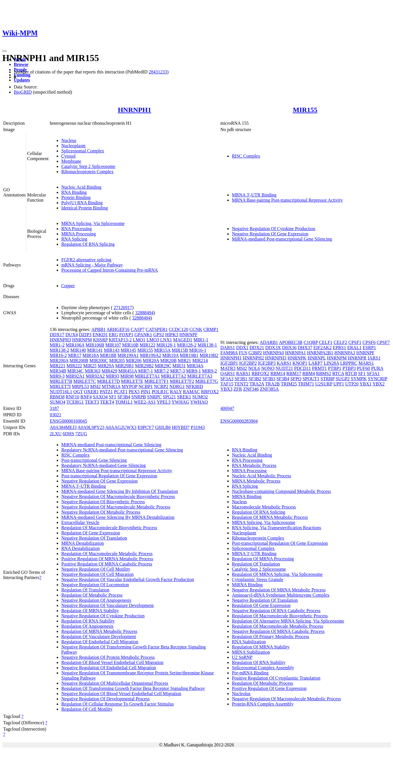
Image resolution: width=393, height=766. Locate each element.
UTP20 (351, 383)
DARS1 (227, 347)
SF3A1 (373, 373)
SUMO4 (57, 402)
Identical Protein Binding (84, 207)
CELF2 (340, 342)
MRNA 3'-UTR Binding (254, 194)
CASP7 (137, 329)
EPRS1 (339, 347)
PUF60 (363, 368)
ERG (113, 334)
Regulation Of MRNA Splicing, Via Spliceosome (277, 574)
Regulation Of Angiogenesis (87, 626)
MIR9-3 (57, 376)
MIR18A (91, 355)
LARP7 (315, 363)
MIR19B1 (189, 355)
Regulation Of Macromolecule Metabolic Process (106, 553)
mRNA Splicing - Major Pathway (92, 264)
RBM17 (293, 373)
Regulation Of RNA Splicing (88, 244)
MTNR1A (111, 386)
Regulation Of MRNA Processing (263, 558)
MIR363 (92, 370)
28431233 (158, 71)
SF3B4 (123, 396)
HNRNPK (296, 357)
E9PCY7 (146, 427)
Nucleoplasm (73, 145)
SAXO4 (100, 396)
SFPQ (295, 378)
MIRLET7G (206, 381)
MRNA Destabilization (82, 543)
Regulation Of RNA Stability (88, 621)
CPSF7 (383, 342)
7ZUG (81, 433)
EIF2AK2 (323, 347)
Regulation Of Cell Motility (86, 709)
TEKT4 (107, 402)
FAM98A (229, 352)
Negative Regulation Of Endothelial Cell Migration (108, 667)
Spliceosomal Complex (82, 150)
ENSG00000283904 (239, 421)
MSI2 (95, 386)
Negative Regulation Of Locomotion (95, 584)
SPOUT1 (310, 378)
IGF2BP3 (267, 363)
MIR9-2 (209, 370)
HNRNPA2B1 (320, 352)
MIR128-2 (187, 345)
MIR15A (162, 350)
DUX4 (72, 334)
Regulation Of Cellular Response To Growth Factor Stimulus (117, 703)
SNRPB (138, 396)
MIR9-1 (193, 370)
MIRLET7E (132, 381)
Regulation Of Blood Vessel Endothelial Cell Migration (112, 662)
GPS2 (158, 334)
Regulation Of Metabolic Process (92, 595)
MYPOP (130, 386)
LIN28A (331, 363)
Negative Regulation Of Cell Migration (97, 574)
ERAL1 (354, 347)
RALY (176, 391)
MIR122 (147, 345)
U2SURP (323, 383)
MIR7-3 (177, 370)
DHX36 (289, 347)
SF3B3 (268, 378)
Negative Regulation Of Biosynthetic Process (103, 501)
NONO (267, 368)
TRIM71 (306, 383)
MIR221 (57, 365)
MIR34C (75, 370)
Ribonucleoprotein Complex (87, 171)
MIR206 (134, 360)
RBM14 (277, 373)
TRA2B (272, 383)
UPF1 (338, 383)
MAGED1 (182, 339)
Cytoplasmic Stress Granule (257, 579)
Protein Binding (76, 197)
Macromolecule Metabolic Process (264, 506)
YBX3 (226, 389)
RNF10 (72, 396)
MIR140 (78, 350)
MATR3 (227, 368)
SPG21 (169, 396)
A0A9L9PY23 (90, 427)
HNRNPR (357, 357)
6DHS (68, 433)
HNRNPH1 (134, 110)
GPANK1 (143, 334)
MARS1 (366, 363)
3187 (54, 408)
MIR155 (305, 110)
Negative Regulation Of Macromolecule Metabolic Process (115, 506)
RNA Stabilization (249, 641)
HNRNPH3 (60, 339)
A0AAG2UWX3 (120, 427)
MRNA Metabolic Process (256, 480)
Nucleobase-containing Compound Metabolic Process (281, 491)
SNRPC (154, 396)
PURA (377, 368)
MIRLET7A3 (199, 376)
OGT (78, 391)
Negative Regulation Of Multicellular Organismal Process (114, 683)
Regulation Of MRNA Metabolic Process (99, 631)
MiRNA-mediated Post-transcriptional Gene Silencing (282, 239)
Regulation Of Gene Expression (90, 532)
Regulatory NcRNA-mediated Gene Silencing (103, 465)
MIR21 (184, 360)
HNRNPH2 (253, 357)
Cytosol (68, 156)
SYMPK (359, 378)
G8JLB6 (163, 427)
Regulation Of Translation (85, 589)
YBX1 (366, 383)
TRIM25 (289, 383)
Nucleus (68, 140)
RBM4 (308, 373)
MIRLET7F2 (182, 381)
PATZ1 (106, 391)
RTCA (338, 373)
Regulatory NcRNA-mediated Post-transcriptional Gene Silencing (122, 449)
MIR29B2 (144, 365)
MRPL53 (80, 386)
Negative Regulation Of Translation (94, 538)
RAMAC (191, 391)
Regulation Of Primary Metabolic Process (270, 636)
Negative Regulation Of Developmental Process (105, 698)
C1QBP (311, 342)
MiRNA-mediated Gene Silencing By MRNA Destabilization (117, 517)
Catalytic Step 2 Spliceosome (88, 166)
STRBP (327, 378)
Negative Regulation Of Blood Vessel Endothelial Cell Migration (121, 693)
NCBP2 (161, 386)
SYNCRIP (377, 378)
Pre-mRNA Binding (250, 672)
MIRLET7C (84, 381)
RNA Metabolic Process (254, 465)
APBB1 (98, 329)
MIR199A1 (128, 355)
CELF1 (325, 342)
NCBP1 (145, 386)
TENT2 (241, 383)
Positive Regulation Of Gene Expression (269, 688)
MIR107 (113, 345)
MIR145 (128, 350)
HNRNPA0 (273, 352)
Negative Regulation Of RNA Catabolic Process (276, 610)
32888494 (144, 312)
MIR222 (74, 365)
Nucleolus (241, 693)
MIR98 (126, 376)
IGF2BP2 (248, 363)
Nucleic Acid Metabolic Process (261, 475)
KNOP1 (300, 363)
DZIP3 (85, 334)
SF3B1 (240, 378)
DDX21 (256, 347)
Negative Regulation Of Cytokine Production (273, 228)
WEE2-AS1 (145, 402)
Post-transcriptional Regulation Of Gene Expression (109, 475)
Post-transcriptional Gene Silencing (94, 460)
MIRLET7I (60, 386)
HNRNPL (317, 357)
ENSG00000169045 (68, 421)
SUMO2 (200, 396)
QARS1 (227, 373)
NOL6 (254, 368)
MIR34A (195, 365)
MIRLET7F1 (156, 381)
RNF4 (86, 396)
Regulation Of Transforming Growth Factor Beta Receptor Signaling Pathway (133, 688)
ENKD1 (100, 334)
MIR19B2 (209, 355)
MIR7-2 (161, 370)
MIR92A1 (75, 376)
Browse (21, 64)
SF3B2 (255, 378)
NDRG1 (177, 386)
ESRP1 (369, 347)
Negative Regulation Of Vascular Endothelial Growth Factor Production (127, 579)
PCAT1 (120, 391)
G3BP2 (255, 352)
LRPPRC (349, 363)
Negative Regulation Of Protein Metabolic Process (108, 657)
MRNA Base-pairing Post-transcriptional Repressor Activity (287, 200)
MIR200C (98, 360)
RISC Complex (246, 156)
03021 (55, 414)
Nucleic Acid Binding (81, 187)
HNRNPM (82, 339)
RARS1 (243, 373)
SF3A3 (226, 378)
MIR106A (75, 345)
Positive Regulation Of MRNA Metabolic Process (107, 558)
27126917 (123, 307)
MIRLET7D (108, 381)
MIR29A (106, 365)
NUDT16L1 (61, 391)
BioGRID (23, 92)
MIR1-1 (200, 339)
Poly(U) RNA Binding (82, 202)
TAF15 (226, 383)
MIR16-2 (58, 355)
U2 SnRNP (242, 657)
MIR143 (111, 350)
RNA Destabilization (80, 548)
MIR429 (109, 370)
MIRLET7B (61, 381)
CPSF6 (369, 342)
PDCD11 (302, 368)
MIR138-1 (207, 345)
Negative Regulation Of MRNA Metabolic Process (279, 589)
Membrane (71, 161)
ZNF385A (269, 389)
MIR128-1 (166, 345)
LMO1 (139, 339)
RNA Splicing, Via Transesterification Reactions (276, 527)
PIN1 (145, 391)
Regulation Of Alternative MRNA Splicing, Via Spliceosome (288, 621)
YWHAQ (199, 402)
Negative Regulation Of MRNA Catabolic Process (278, 631)
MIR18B (108, 355)
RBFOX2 (210, 391)
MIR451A (127, 370)
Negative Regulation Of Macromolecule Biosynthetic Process (118, 496)
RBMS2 (323, 373)
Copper (68, 285)
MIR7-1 (145, 370)
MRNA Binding (247, 496)
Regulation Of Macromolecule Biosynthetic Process (109, 527)
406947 (227, 408)
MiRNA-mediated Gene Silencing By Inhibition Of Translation (119, 491)
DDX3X (273, 347)
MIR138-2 (59, 350)
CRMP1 (210, 329)
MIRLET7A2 (173, 376)
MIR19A (170, 355)
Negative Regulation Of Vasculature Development (107, 605)
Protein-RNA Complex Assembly (262, 703)
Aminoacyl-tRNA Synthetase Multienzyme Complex (280, 595)
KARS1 (284, 363)
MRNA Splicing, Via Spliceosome (93, 223)
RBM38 (57, 396)
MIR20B (168, 360)
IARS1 (374, 357)
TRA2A (256, 383)
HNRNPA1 (295, 352)
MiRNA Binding (247, 584)
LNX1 (166, 339)
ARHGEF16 (117, 329)
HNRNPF (189, 334)
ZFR (238, 389)
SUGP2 (342, 378)
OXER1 (91, 391)
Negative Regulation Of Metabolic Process (100, 512)
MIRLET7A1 (147, 376)
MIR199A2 (150, 355)
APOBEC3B (290, 342)
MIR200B (79, 360)
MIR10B (130, 345)
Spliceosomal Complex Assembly (263, 667)
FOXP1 (126, 334)
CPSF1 (354, 342)
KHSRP (100, 339)
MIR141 (95, 350)
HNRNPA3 (344, 352)
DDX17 (57, 334)
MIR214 (200, 360)
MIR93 (112, 376)
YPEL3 (164, 402)
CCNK (195, 329)
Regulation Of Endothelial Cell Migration (99, 641)
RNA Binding (74, 192)
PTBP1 (334, 368)
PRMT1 (319, 368)
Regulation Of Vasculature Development (98, 636)
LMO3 (152, 339)
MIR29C (163, 365)
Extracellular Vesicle (80, 522)
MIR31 (179, 365)
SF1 (112, 396)
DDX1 (242, 347)
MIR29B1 (124, 365)
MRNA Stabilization (251, 652)
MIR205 (117, 360)
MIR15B (180, 350)
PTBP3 (349, 368)
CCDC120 (178, 329)
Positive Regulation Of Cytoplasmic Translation (276, 678)
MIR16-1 (197, 350)
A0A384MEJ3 (63, 427)
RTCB (351, 373)
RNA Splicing (74, 239)
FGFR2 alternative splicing (86, 259)
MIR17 (74, 355)
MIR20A (151, 360)
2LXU (56, 433)
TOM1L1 (124, 402)
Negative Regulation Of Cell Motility (95, 569)
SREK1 (184, 396)
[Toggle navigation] (4, 51)
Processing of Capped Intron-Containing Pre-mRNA (109, 270)
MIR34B (58, 370)
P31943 (198, 427)
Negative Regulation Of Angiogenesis (96, 600)
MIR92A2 (95, 376)
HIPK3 (171, 334)
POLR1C (160, 391)
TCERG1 (75, 402)
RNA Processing (76, 228)
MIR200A (59, 360)
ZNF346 (251, 389)
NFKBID (194, 386)
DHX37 (305, 347)
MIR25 (89, 365)
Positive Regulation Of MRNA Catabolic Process (106, 563)
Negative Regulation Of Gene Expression (270, 233)
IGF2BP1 (229, 363)
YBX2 (379, 383)
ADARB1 (269, 342)
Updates (22, 79)
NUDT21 (284, 368)
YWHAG (180, 402)
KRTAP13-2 (120, 339)
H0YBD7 (180, 427)
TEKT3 (92, 402)
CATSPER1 (156, 329)
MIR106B (94, 345)
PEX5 (134, 391)
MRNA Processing (78, 233)
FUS (243, 352)
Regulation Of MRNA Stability (90, 610)
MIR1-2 (57, 345)
